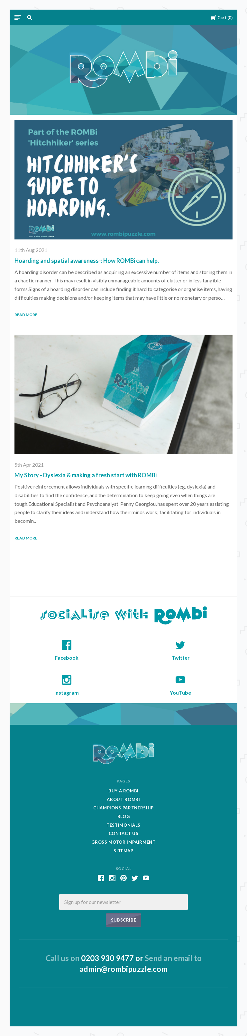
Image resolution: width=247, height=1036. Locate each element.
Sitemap (123, 850)
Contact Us (124, 833)
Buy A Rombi (123, 790)
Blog (123, 816)
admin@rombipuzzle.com (124, 968)
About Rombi (123, 799)
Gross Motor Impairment (123, 842)
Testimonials (123, 825)
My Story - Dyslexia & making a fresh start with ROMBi (85, 475)
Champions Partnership (123, 807)
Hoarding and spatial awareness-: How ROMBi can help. (86, 260)
